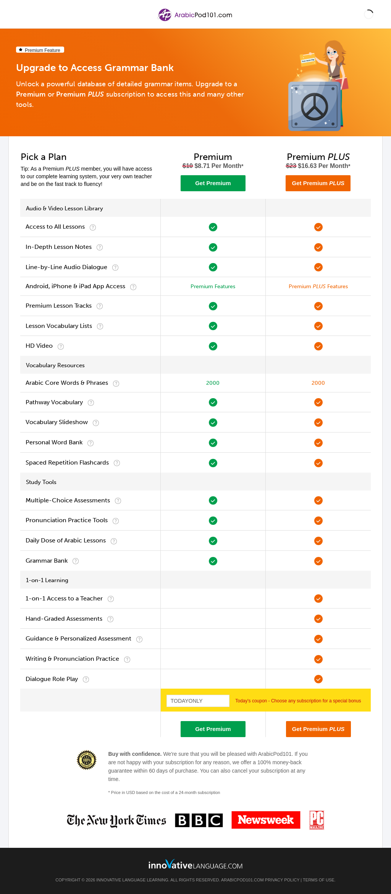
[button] (368, 14)
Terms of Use (318, 880)
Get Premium (213, 183)
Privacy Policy (282, 880)
